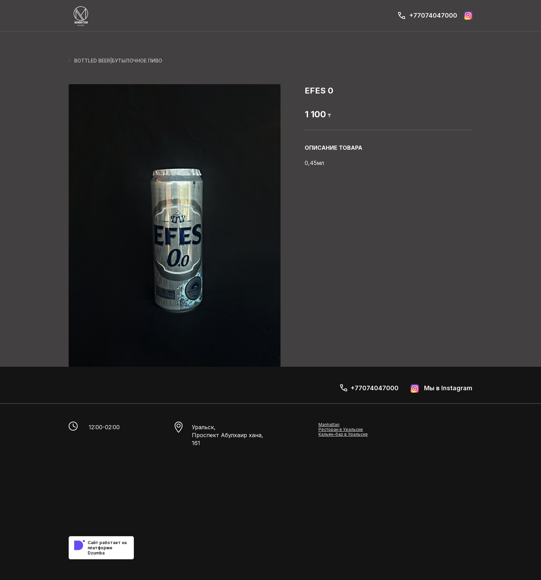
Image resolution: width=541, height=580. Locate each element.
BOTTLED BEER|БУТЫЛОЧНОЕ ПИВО (115, 60)
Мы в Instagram (441, 388)
